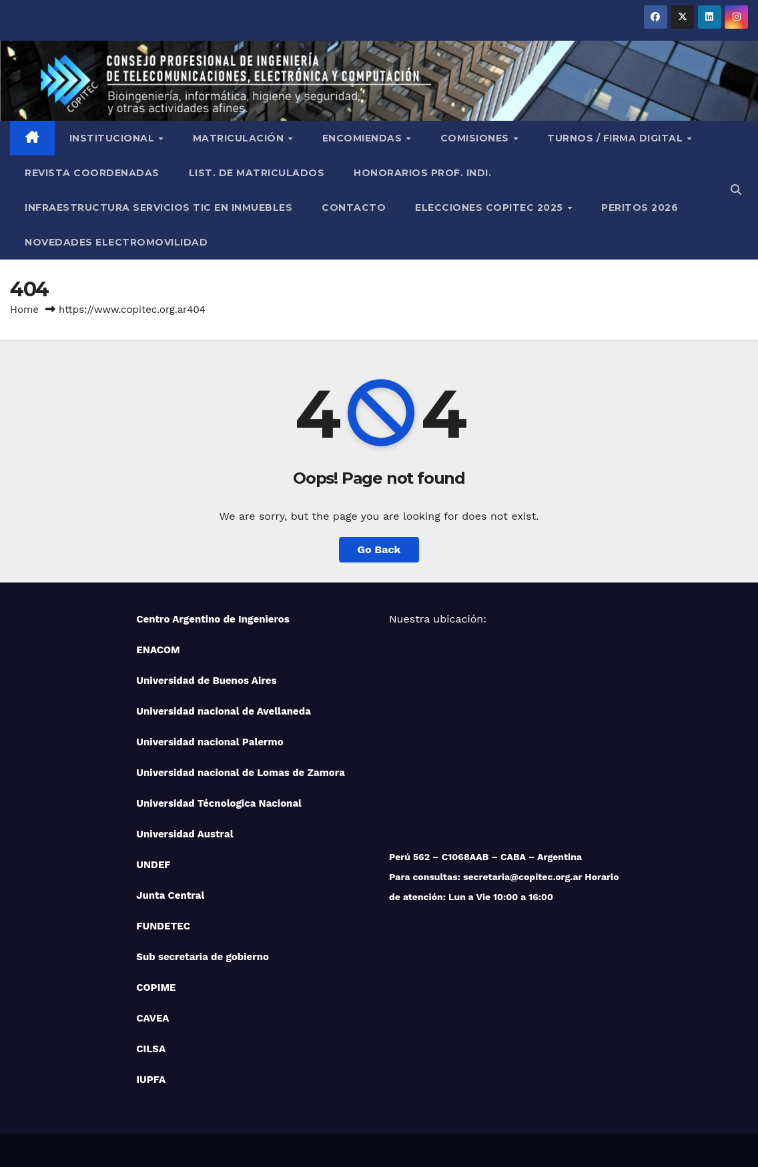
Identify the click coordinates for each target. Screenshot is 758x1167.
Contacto (354, 208)
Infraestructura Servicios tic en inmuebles (158, 208)
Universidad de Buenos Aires (206, 681)
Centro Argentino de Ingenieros (213, 619)
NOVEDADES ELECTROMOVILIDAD (116, 242)
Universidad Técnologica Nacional (219, 803)
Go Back (379, 549)
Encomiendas (363, 138)
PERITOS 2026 (639, 208)
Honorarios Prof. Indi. (422, 173)
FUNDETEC (163, 926)
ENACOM (157, 650)
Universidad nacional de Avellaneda (223, 711)
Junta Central (170, 895)
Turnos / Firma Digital (616, 138)
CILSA (150, 1049)
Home (24, 310)
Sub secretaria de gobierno (202, 957)
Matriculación (240, 138)
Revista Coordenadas (92, 173)
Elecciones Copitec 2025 (490, 208)
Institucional (113, 138)
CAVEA (152, 1018)
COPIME (155, 988)
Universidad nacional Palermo (209, 742)
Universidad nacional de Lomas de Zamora (240, 773)
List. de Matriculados (257, 173)
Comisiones (476, 138)
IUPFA (150, 1080)
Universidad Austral (184, 834)
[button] (736, 189)
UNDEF (153, 865)
